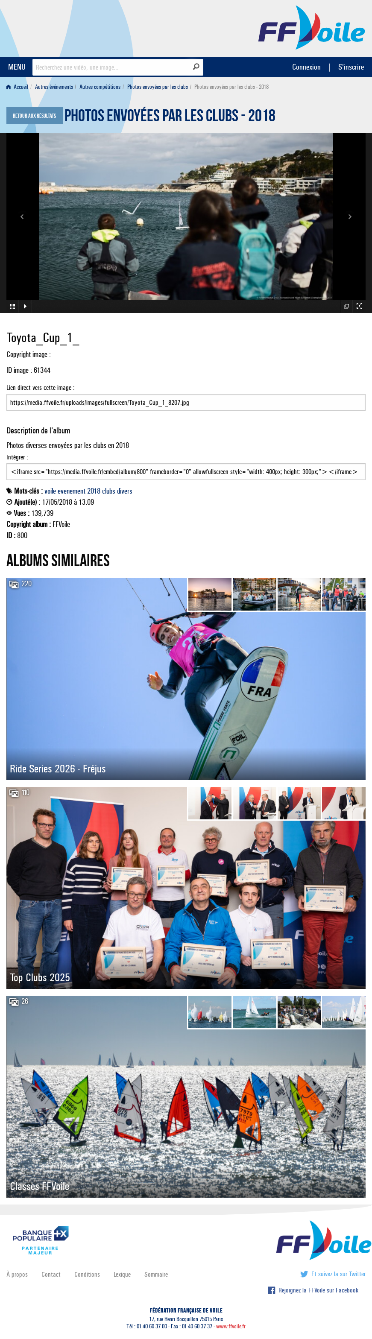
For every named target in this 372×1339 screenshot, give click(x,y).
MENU (17, 67)
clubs (108, 491)
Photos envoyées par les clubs (157, 87)
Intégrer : (186, 466)
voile (50, 491)
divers (124, 491)
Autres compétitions (99, 87)
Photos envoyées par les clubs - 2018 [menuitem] (231, 87)
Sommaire (156, 1274)
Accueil (17, 87)
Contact (51, 1274)
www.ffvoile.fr (231, 1326)
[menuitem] (19, 87)
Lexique (122, 1274)
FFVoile (312, 27)
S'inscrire (351, 67)
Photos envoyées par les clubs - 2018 (169, 117)
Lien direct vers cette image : (186, 397)
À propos (17, 1274)
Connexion (306, 67)
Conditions (87, 1274)
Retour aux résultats (34, 116)
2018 (93, 491)
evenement (71, 491)
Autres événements (54, 87)
